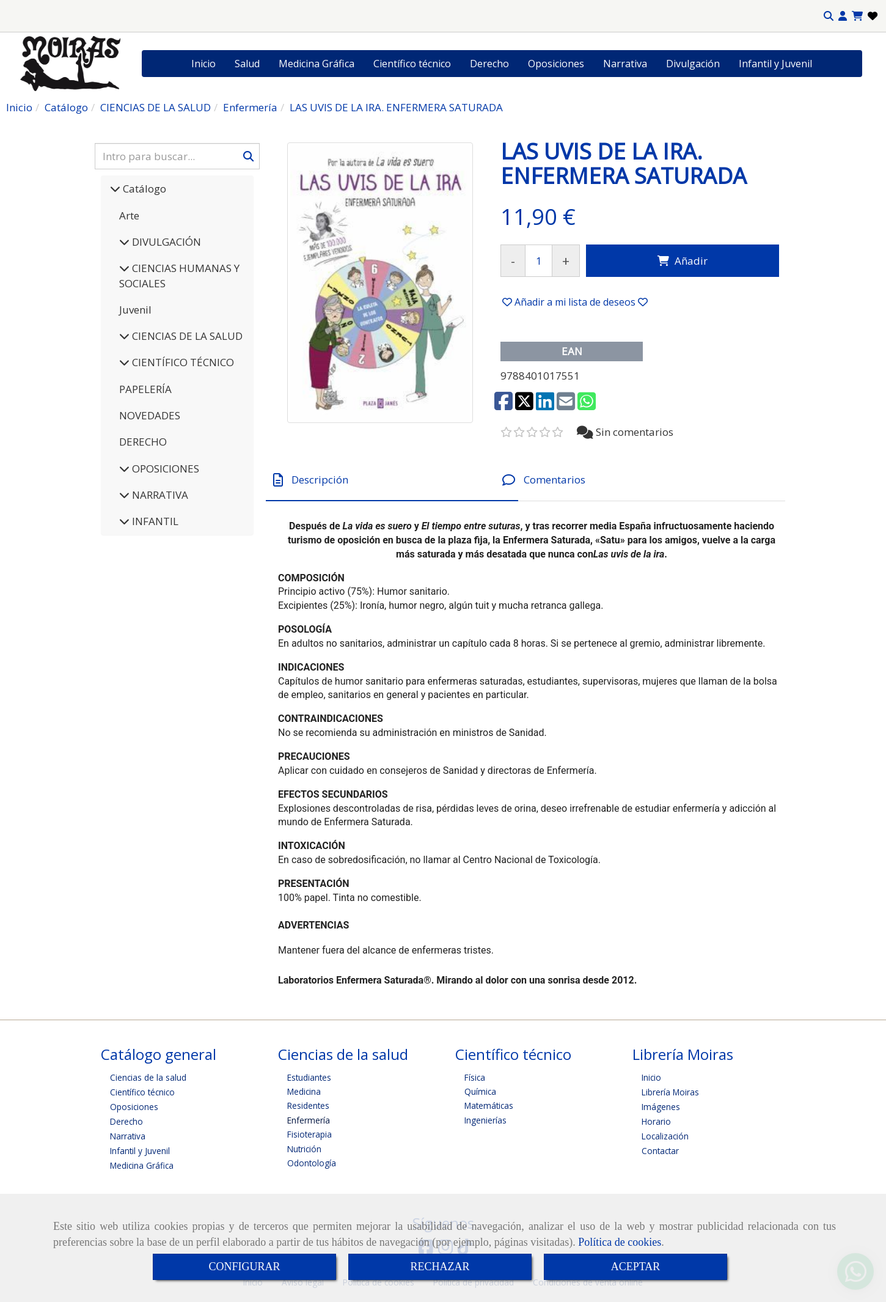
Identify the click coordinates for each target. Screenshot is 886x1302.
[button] (842, 16)
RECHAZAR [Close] (439, 1266)
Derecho (489, 63)
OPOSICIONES (164, 469)
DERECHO (143, 442)
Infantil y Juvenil (775, 63)
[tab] (392, 480)
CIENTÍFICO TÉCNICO (182, 362)
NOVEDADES (149, 415)
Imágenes (661, 1107)
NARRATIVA (159, 495)
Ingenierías (485, 1120)
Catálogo (143, 189)
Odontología (311, 1163)
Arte (129, 215)
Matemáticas (488, 1105)
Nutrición (304, 1149)
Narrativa (625, 63)
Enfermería (308, 1120)
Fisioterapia (309, 1134)
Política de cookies (619, 1242)
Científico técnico (412, 63)
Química (480, 1091)
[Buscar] (177, 156)
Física (474, 1077)
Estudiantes (309, 1077)
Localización (665, 1136)
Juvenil (135, 310)
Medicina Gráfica (316, 63)
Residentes (308, 1105)
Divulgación (693, 63)
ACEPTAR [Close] (636, 1266)
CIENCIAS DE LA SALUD (186, 336)
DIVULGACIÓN (165, 242)
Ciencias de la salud (148, 1077)
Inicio (203, 63)
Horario (656, 1121)
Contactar (660, 1151)
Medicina (304, 1091)
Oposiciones (556, 63)
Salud (247, 63)
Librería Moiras (670, 1092)
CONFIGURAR (244, 1266)
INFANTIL (154, 521)
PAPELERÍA (145, 389)
